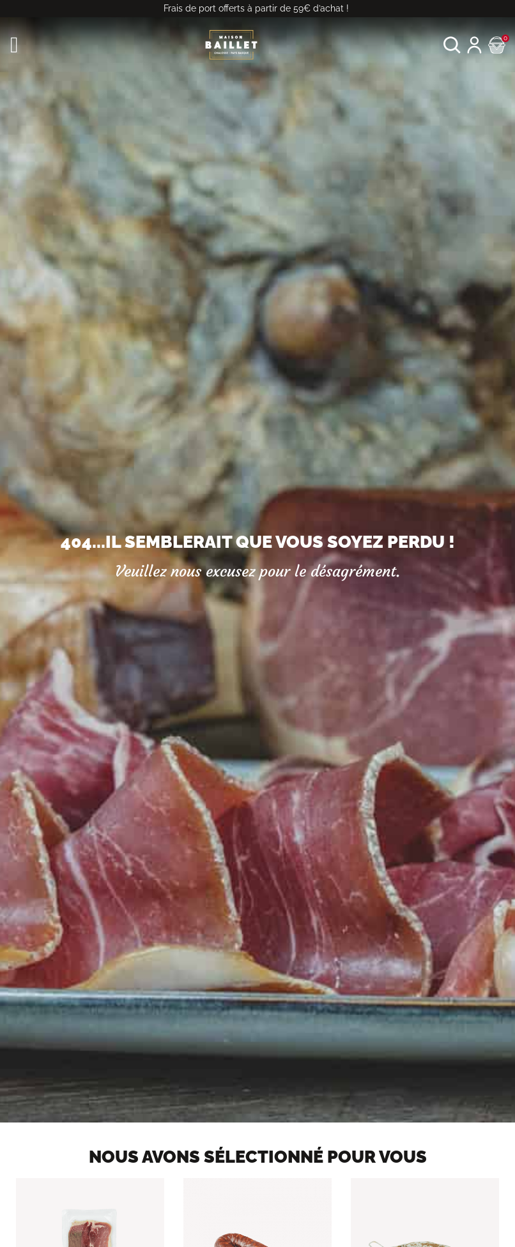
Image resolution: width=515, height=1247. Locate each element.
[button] (452, 45)
